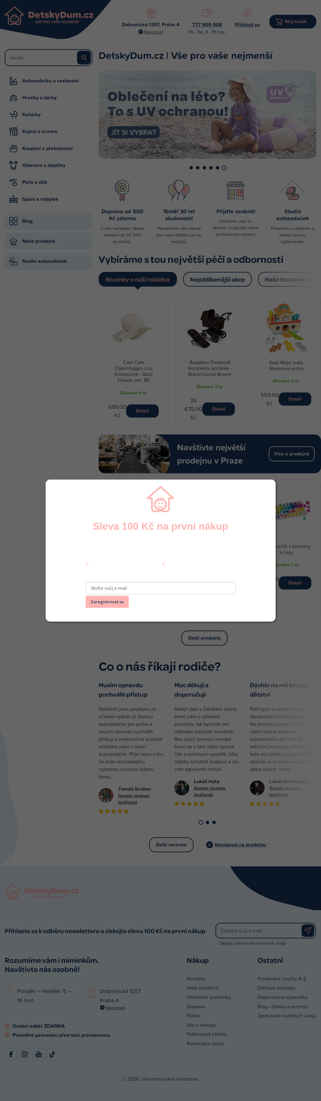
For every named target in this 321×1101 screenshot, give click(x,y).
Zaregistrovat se (107, 602)
